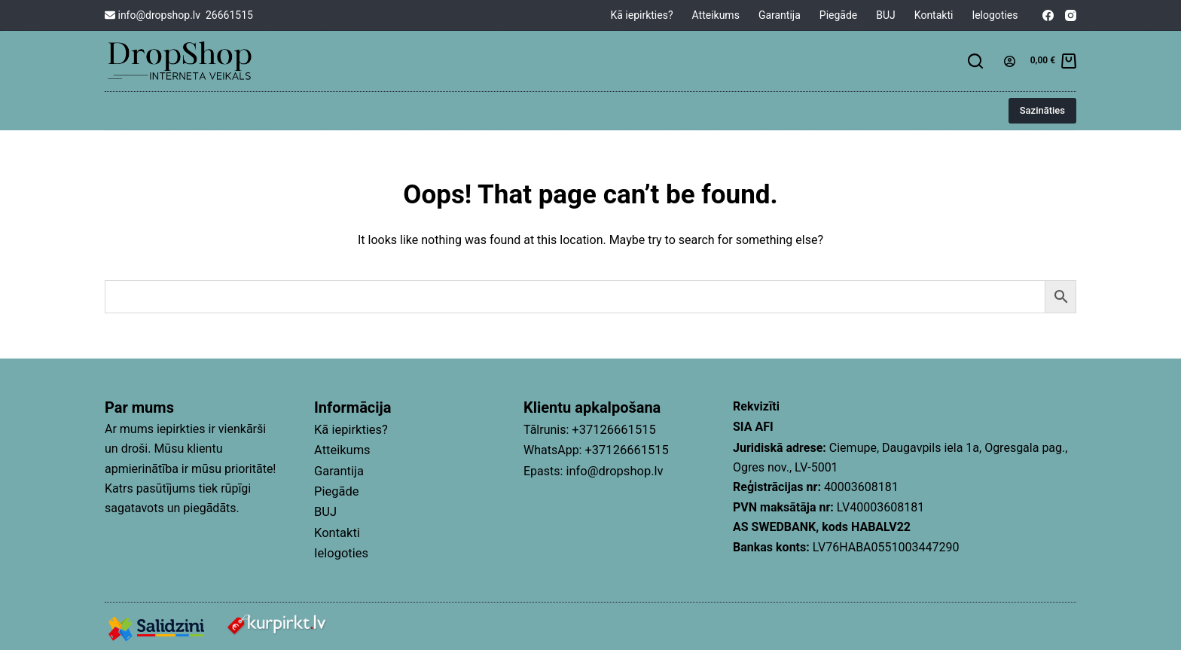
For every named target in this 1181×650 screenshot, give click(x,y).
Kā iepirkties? (641, 15)
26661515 (229, 15)
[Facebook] (1048, 15)
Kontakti (934, 15)
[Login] (1009, 61)
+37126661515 (612, 429)
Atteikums (716, 15)
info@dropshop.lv (152, 15)
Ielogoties (995, 15)
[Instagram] (1070, 15)
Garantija (779, 15)
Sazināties (1042, 110)
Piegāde (838, 15)
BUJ (886, 15)
